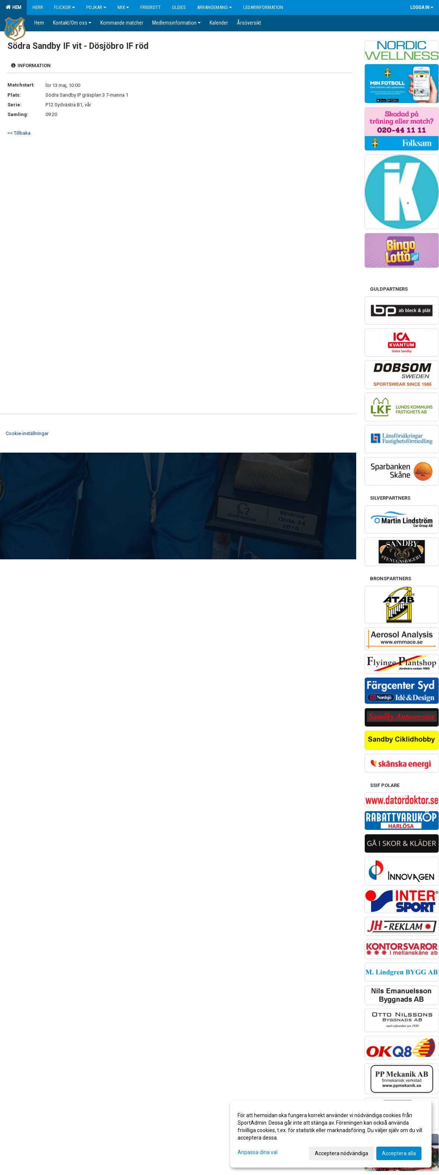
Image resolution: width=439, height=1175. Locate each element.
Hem (13, 7)
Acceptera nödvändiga (341, 1153)
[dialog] (331, 1134)
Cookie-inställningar (27, 433)
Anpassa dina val (257, 1152)
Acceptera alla (399, 1153)
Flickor (64, 7)
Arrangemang (214, 7)
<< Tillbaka (19, 133)
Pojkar (96, 7)
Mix (123, 7)
